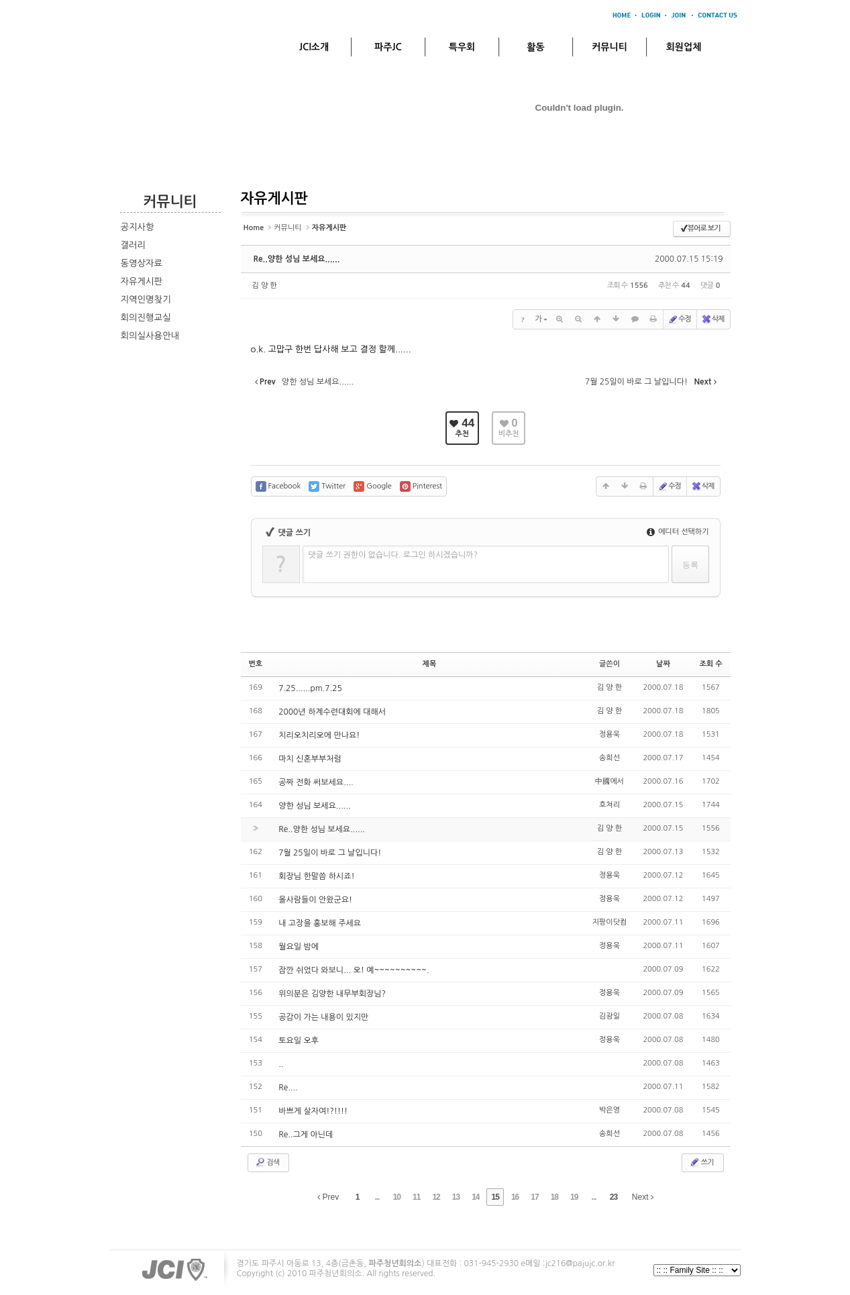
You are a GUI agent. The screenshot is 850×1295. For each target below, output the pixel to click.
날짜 (663, 664)
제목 (430, 664)
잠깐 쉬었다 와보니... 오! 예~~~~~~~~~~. (353, 970)
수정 (679, 319)
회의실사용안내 (150, 335)
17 (534, 1197)
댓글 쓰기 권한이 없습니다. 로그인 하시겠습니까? (393, 555)
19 (574, 1197)
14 (475, 1197)
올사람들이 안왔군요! (315, 900)
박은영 (609, 1110)
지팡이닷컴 (609, 922)
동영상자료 (142, 263)
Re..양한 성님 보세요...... (297, 259)
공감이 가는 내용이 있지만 (323, 1017)
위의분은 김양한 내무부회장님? (332, 994)
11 (416, 1197)
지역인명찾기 (146, 299)
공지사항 (137, 227)
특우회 (462, 47)
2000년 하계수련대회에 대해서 (332, 712)
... (376, 1197)
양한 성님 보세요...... (314, 806)
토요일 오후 (298, 1041)
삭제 (713, 319)
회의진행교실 (146, 317)
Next (642, 1197)
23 (613, 1197)
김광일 (609, 1016)
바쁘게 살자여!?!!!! (313, 1111)
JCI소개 (314, 47)
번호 (256, 664)
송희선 (609, 758)
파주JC (388, 47)
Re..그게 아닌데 (305, 1135)
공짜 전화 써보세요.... (316, 782)
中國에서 (609, 781)
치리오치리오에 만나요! (319, 735)
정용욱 (609, 734)
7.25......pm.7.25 (310, 688)
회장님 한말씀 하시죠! (316, 876)
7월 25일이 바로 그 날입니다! (329, 853)
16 (515, 1197)
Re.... (288, 1088)
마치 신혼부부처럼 (309, 759)
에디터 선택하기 (678, 531)
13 (456, 1197)
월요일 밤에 (298, 947)
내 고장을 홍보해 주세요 (319, 923)
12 (435, 1197)
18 (554, 1197)
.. (280, 1064)
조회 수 (710, 664)
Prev (328, 1197)
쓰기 (701, 1162)
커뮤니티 (609, 47)
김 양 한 (264, 285)
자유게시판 (142, 281)
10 (397, 1197)
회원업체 (684, 47)
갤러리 (133, 245)
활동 (535, 47)
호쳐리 (609, 805)
